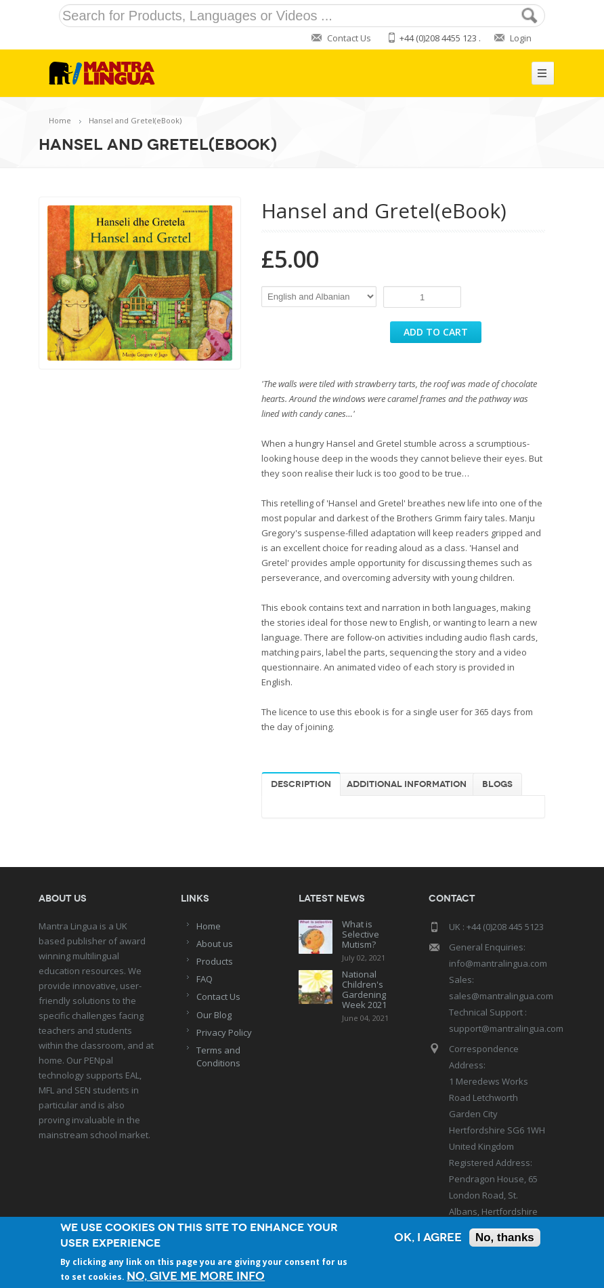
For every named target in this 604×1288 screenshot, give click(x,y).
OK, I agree (428, 1237)
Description (301, 784)
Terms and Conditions (218, 1057)
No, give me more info (196, 1276)
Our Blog (214, 1015)
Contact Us (349, 38)
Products (214, 961)
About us (214, 944)
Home (60, 120)
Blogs (497, 784)
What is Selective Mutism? (360, 934)
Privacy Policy (224, 1032)
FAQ (204, 979)
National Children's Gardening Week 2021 (364, 989)
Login (521, 38)
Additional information (407, 784)
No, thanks (504, 1237)
